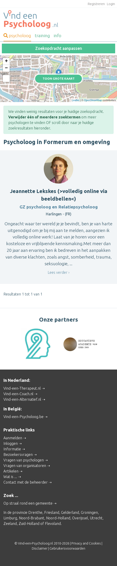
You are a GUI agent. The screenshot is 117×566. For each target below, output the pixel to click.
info (57, 35)
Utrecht (96, 518)
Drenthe (35, 512)
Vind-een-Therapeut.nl (22, 388)
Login (111, 4)
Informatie (12, 449)
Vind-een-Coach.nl (18, 394)
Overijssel (80, 518)
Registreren (96, 4)
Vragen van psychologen (23, 460)
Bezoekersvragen (18, 454)
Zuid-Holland (29, 523)
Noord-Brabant (31, 518)
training (42, 35)
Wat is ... (10, 477)
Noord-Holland (58, 518)
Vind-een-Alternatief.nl (22, 399)
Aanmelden (12, 438)
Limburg (10, 518)
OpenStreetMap (93, 100)
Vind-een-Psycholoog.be (23, 417)
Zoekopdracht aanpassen (58, 48)
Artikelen (10, 471)
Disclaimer (39, 548)
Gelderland (70, 512)
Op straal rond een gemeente (28, 503)
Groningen (89, 512)
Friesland (51, 512)
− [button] (6, 68)
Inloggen (10, 443)
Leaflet (75, 100)
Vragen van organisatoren (24, 466)
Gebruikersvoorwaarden (67, 548)
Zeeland (10, 523)
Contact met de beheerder (25, 482)
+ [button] (6, 61)
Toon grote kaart (59, 78)
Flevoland (53, 523)
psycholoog (17, 35)
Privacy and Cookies (86, 543)
